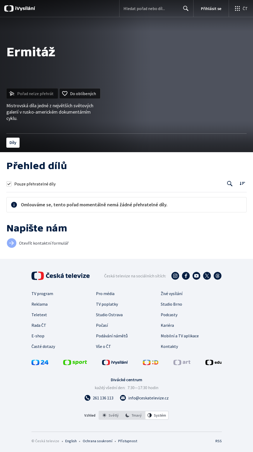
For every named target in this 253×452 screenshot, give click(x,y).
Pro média (105, 293)
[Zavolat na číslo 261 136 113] (98, 398)
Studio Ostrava (109, 314)
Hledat (184, 10)
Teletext (39, 314)
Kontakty (169, 346)
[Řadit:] (242, 183)
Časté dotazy (43, 346)
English (71, 441)
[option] (110, 415)
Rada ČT (38, 325)
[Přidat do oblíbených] (79, 93)
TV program (42, 293)
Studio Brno (171, 304)
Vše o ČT (103, 346)
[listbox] (134, 415)
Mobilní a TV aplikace (180, 335)
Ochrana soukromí (97, 441)
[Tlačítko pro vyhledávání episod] (230, 184)
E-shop (37, 335)
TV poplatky (107, 304)
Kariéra (167, 325)
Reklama (39, 304)
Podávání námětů (112, 335)
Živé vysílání (171, 293)
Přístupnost (127, 441)
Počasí (102, 325)
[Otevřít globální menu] (241, 8)
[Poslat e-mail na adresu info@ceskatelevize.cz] (144, 398)
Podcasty (169, 314)
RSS (218, 441)
